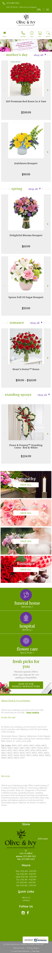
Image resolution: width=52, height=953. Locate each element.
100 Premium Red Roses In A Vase (26, 101)
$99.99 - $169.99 (26, 380)
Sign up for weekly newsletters (26, 685)
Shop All (38, 55)
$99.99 (26, 174)
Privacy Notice (33, 948)
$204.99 (26, 456)
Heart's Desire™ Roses (26, 369)
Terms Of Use (18, 948)
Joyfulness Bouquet (26, 163)
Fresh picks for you (26, 669)
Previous (3, 90)
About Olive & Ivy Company (15, 700)
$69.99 (26, 246)
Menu (5, 36)
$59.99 (26, 308)
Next (48, 90)
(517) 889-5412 (12, 3)
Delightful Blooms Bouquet (26, 235)
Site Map (35, 951)
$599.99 (26, 112)
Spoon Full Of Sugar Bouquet (26, 297)
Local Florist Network (20, 951)
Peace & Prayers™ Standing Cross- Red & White (26, 446)
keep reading (32, 712)
